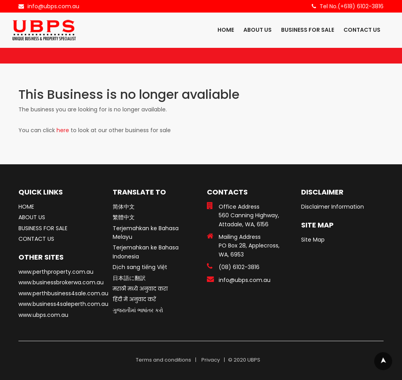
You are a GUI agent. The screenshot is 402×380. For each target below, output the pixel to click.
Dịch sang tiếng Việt (140, 267)
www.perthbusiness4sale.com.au (63, 293)
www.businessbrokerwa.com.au (61, 282)
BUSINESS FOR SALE (307, 30)
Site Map (313, 240)
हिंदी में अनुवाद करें (134, 299)
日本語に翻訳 (129, 278)
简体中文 (124, 207)
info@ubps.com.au (53, 6)
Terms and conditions (163, 360)
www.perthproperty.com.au (55, 272)
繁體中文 (124, 217)
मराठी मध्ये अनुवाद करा (140, 289)
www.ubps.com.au (43, 315)
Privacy (210, 360)
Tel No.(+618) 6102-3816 (352, 6)
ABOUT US (257, 30)
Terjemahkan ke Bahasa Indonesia (146, 252)
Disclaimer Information (332, 207)
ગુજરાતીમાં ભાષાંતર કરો (138, 310)
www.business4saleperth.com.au (63, 304)
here (63, 130)
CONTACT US (362, 30)
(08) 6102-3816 (239, 267)
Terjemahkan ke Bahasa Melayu (146, 232)
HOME (225, 30)
